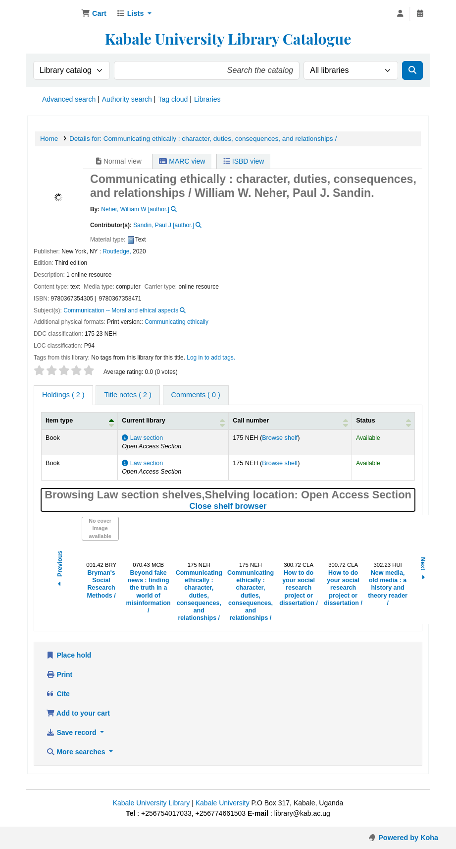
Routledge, (116, 251)
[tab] (127, 395)
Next (422, 569)
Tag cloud (173, 99)
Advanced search (69, 99)
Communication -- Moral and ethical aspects (120, 310)
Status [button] (365, 420)
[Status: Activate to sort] (383, 421)
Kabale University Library (151, 803)
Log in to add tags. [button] (211, 357)
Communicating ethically (176, 321)
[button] (93, 13)
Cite (58, 694)
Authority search (127, 99)
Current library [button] (143, 420)
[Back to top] (426, 819)
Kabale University (223, 803)
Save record (72, 732)
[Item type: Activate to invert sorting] (80, 421)
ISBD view (243, 161)
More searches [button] (76, 752)
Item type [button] (59, 420)
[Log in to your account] (400, 13)
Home (49, 138)
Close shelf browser (269, 505)
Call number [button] (251, 420)
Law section (142, 437)
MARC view (182, 161)
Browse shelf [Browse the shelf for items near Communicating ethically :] (280, 437)
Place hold (68, 655)
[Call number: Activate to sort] (290, 421)
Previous (59, 569)
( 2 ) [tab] (63, 395)
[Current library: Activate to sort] (173, 421)
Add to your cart (78, 713)
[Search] (412, 70)
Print (59, 674)
